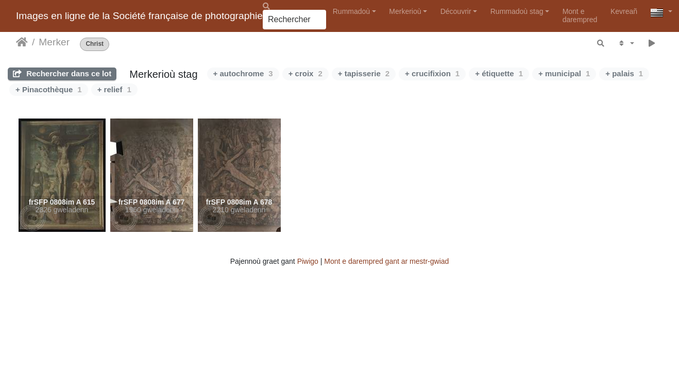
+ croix (305, 73)
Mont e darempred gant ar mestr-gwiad (386, 261)
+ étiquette (499, 73)
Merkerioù (405, 11)
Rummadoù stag (517, 11)
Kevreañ (623, 11)
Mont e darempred (580, 15)
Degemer (22, 42)
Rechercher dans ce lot (62, 73)
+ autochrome (243, 73)
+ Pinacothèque (48, 89)
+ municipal (564, 73)
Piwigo (307, 261)
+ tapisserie (363, 73)
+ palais (624, 73)
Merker (54, 42)
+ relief (114, 89)
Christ (95, 44)
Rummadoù (351, 11)
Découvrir (455, 11)
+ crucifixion (432, 73)
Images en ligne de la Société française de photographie (139, 15)
